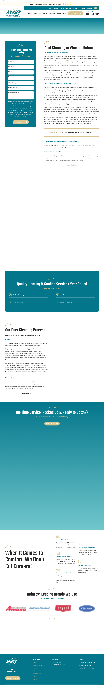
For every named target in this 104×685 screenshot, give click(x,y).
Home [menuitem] (30, 13)
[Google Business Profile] (13, 480)
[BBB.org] (31, 480)
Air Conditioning (37, 458)
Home (34, 455)
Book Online (52, 320)
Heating (35, 460)
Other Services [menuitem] (61, 13)
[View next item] (54, 411)
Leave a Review (53, 8)
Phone (10, 71)
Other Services (37, 466)
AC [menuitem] (40, 13)
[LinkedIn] (28, 480)
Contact (89, 8)
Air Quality (35, 463)
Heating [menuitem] (45, 13)
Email (9, 76)
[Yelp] (24, 480)
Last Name (11, 66)
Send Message (21, 122)
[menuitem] (7, 492)
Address (10, 82)
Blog (34, 469)
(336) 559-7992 (92, 14)
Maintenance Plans (65, 8)
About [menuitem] (35, 13)
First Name (11, 61)
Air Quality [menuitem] (52, 13)
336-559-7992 (11, 464)
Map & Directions (57, 459)
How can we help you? (14, 92)
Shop (83, 8)
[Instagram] (20, 480)
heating (80, 65)
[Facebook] (17, 480)
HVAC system (69, 60)
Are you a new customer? (14, 87)
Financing (76, 8)
